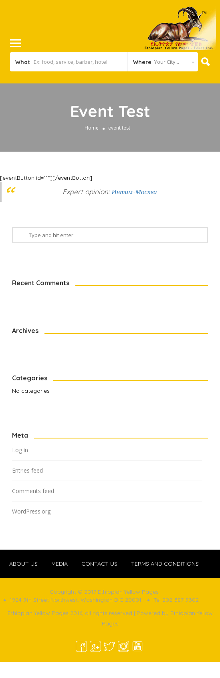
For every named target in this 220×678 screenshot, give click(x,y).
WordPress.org (31, 511)
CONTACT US (99, 563)
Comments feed (33, 491)
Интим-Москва (134, 191)
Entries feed (27, 470)
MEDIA (59, 563)
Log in (20, 450)
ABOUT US (23, 563)
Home (92, 127)
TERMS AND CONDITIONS (165, 563)
